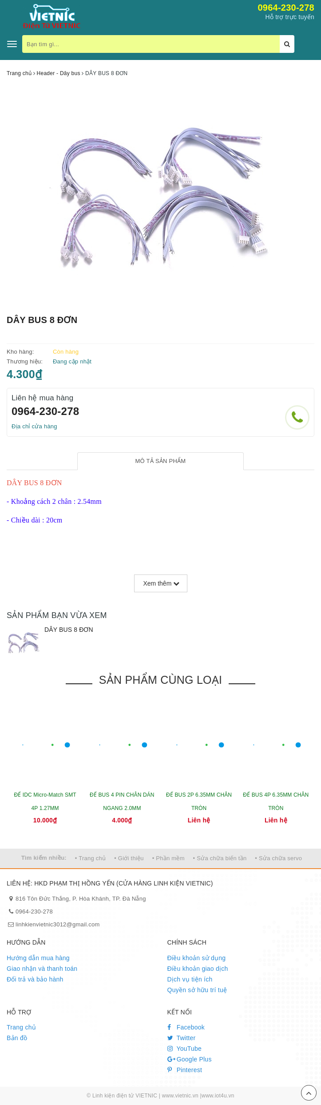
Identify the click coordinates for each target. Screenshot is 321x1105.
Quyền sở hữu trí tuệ (197, 989)
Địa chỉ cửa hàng (34, 426)
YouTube (184, 1048)
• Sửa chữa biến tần (220, 858)
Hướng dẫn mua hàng (38, 957)
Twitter (181, 1037)
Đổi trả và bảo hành (35, 979)
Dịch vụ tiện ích (190, 979)
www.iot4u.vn (218, 1096)
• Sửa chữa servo (278, 858)
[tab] (160, 461)
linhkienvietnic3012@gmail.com (58, 924)
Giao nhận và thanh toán (42, 968)
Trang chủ (21, 1027)
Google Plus (189, 1059)
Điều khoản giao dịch (197, 968)
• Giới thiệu (129, 858)
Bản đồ (17, 1037)
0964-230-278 (286, 7)
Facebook (186, 1027)
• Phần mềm (168, 858)
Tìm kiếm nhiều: (44, 857)
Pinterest (184, 1069)
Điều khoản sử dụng (196, 957)
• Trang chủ (90, 858)
